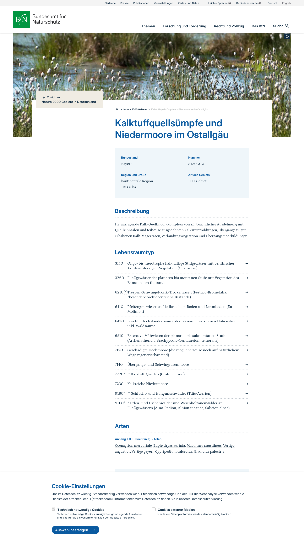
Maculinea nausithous (204, 446)
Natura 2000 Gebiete (135, 109)
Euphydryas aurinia (169, 446)
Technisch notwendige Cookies (80, 510)
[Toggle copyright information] (287, 36)
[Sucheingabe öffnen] (281, 26)
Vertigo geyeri (143, 452)
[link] (148, 26)
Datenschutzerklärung (206, 499)
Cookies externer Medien (176, 510)
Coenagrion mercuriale (133, 446)
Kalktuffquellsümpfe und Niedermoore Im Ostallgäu (179, 109)
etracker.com (102, 499)
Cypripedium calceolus (173, 452)
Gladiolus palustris (209, 452)
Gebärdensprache (249, 3)
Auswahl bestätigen (75, 530)
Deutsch (273, 3)
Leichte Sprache (219, 3)
